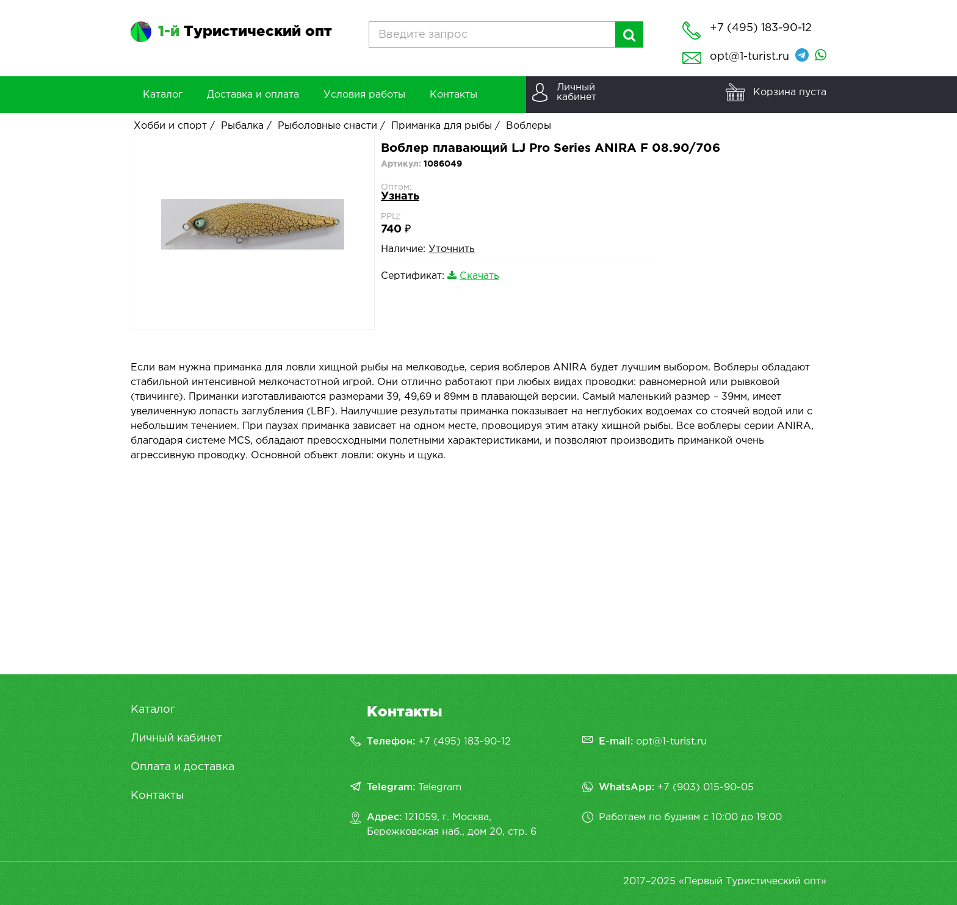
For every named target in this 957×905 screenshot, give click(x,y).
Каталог (153, 710)
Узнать (400, 196)
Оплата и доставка (182, 767)
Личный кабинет (176, 738)
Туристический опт (245, 31)
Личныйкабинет (576, 92)
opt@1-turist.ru (749, 57)
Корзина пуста (789, 92)
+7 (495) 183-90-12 (464, 741)
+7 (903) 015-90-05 (705, 787)
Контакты (157, 796)
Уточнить (451, 249)
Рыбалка (242, 126)
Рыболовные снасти (327, 126)
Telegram (439, 787)
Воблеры (528, 126)
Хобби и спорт (170, 126)
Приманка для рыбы (441, 126)
